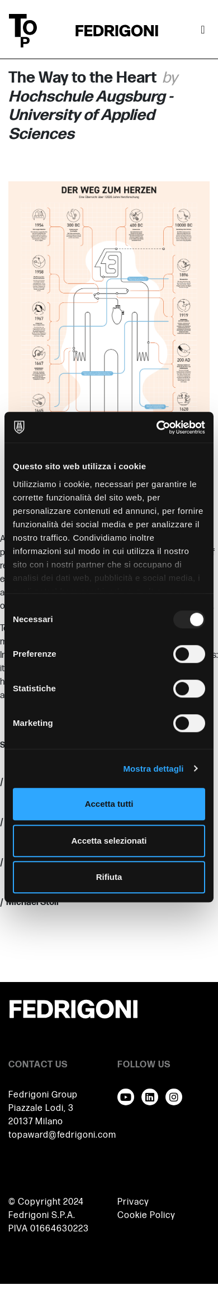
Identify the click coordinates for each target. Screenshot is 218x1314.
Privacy (133, 1202)
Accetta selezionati (108, 840)
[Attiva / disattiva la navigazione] (203, 30)
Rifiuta (109, 877)
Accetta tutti (109, 803)
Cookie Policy (146, 1215)
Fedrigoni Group (43, 1095)
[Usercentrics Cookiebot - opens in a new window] (156, 427)
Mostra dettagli (153, 768)
